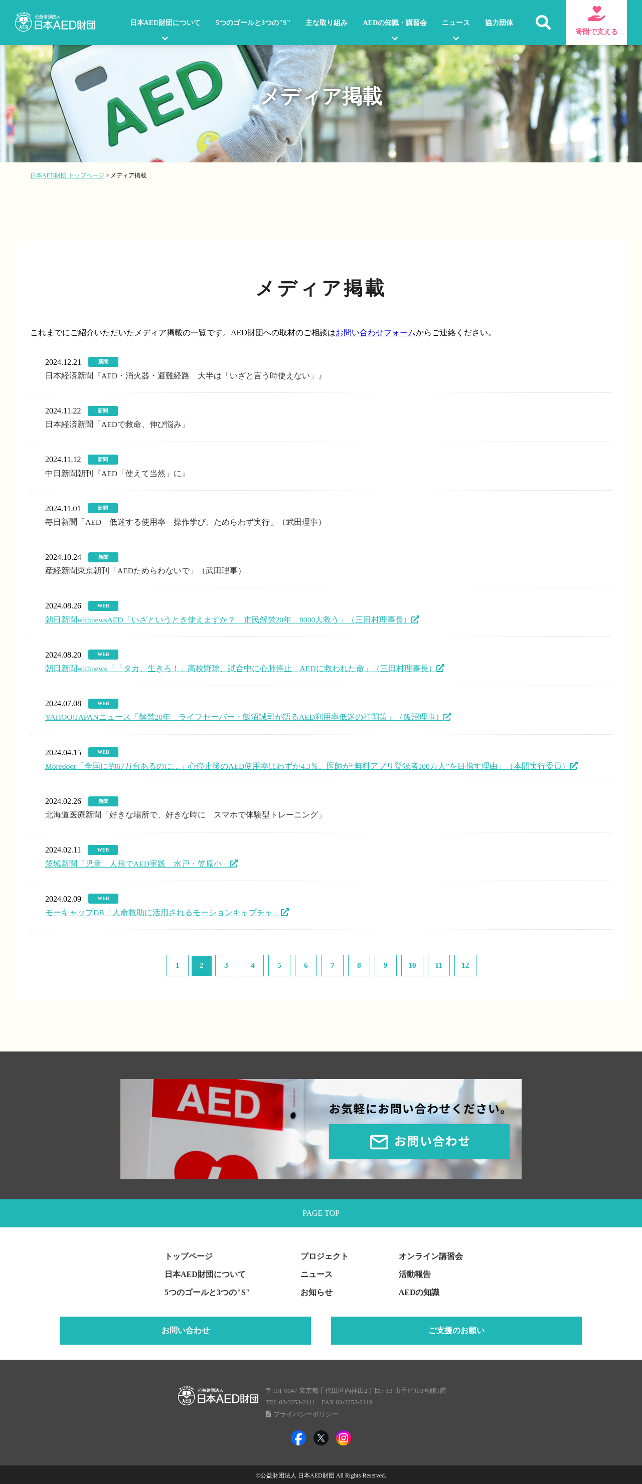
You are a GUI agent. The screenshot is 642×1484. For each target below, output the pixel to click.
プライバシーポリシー (306, 1413)
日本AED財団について (165, 23)
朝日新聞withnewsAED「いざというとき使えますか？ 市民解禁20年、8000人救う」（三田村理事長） (229, 618)
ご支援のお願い (456, 1329)
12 (442, 963)
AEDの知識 (419, 1291)
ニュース (456, 23)
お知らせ (316, 1291)
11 (420, 963)
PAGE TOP (321, 1211)
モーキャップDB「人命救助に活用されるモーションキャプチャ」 (163, 911)
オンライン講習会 (431, 1255)
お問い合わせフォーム (376, 332)
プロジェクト (324, 1255)
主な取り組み (326, 23)
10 (398, 963)
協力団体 (499, 23)
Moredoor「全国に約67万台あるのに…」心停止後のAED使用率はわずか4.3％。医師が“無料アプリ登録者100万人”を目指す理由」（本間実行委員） (308, 765)
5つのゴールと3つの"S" (253, 23)
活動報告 (415, 1273)
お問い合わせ (186, 1329)
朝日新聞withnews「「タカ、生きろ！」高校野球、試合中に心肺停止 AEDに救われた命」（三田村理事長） (241, 667)
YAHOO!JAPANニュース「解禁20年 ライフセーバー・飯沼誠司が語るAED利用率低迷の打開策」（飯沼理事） (245, 716)
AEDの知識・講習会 (395, 23)
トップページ (189, 1255)
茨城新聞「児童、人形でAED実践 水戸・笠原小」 (137, 862)
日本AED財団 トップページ (67, 175)
